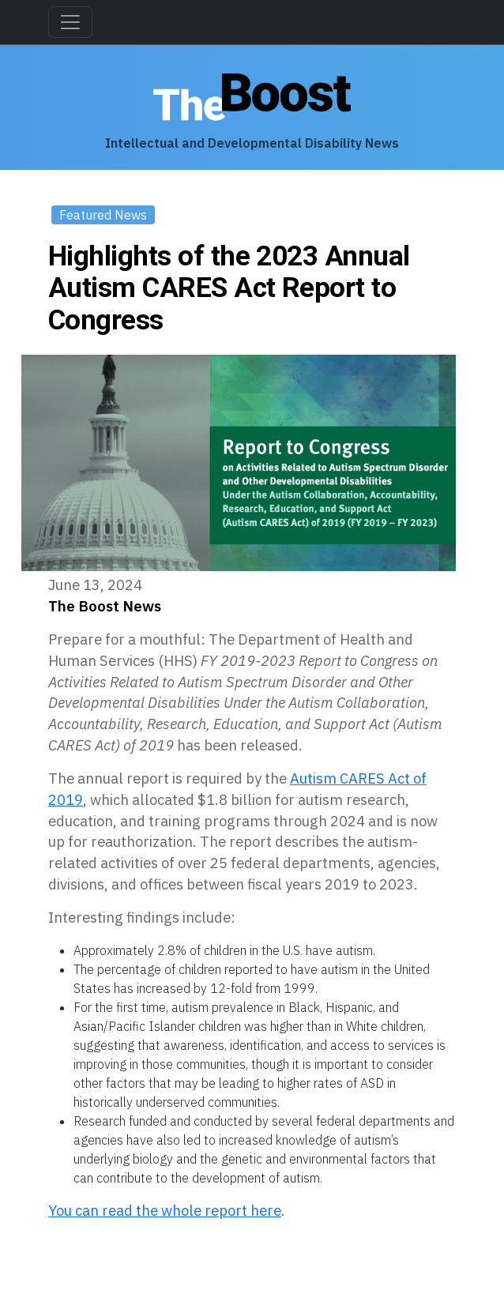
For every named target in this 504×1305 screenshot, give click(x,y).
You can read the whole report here (164, 1210)
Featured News (103, 215)
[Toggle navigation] (70, 22)
